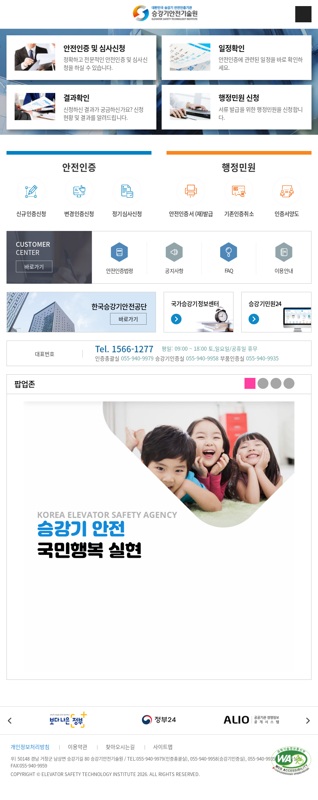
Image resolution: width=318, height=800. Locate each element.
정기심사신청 (127, 213)
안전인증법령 (119, 270)
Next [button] (308, 720)
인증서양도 (287, 213)
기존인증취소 (239, 213)
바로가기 (34, 266)
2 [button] (262, 383)
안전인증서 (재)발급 (191, 213)
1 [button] (249, 383)
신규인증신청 (31, 213)
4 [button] (288, 383)
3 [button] (275, 383)
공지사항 (174, 270)
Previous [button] (10, 720)
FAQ (229, 270)
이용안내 (284, 270)
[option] (159, 536)
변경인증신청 (79, 213)
